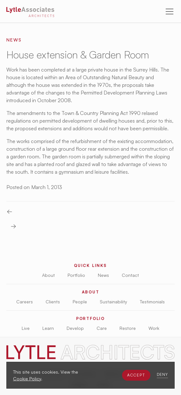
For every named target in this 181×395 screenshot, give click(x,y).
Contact (130, 275)
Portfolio (76, 275)
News (103, 275)
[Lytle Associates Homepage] (30, 13)
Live (26, 328)
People (80, 301)
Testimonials (152, 301)
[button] (136, 375)
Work (153, 328)
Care (102, 328)
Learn (48, 328)
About (48, 275)
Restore (127, 328)
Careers (24, 301)
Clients (53, 301)
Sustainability (113, 301)
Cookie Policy (27, 378)
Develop (75, 328)
